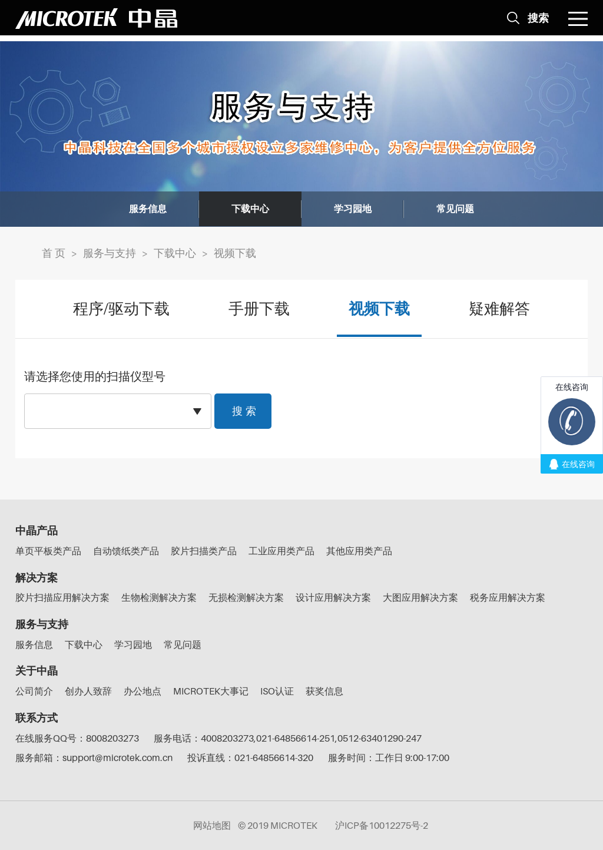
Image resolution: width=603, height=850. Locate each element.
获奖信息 (324, 691)
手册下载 (259, 309)
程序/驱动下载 (121, 309)
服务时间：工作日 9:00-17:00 (388, 757)
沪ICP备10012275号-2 (381, 825)
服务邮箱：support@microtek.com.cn (94, 757)
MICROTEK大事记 (211, 691)
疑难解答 (499, 309)
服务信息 (148, 209)
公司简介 (34, 691)
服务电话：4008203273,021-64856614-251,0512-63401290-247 (288, 738)
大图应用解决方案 (420, 597)
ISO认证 (277, 691)
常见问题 (455, 209)
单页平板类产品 (48, 551)
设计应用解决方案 (333, 597)
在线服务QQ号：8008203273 (77, 738)
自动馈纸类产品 (126, 551)
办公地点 (142, 691)
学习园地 (353, 209)
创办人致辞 (88, 691)
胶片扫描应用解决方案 (62, 597)
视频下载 (235, 253)
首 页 (53, 253)
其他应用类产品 (359, 551)
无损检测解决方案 (246, 597)
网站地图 (212, 825)
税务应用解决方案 (507, 597)
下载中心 (250, 209)
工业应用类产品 (281, 551)
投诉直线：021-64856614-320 (250, 757)
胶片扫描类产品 (204, 551)
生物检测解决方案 (159, 597)
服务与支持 (109, 253)
